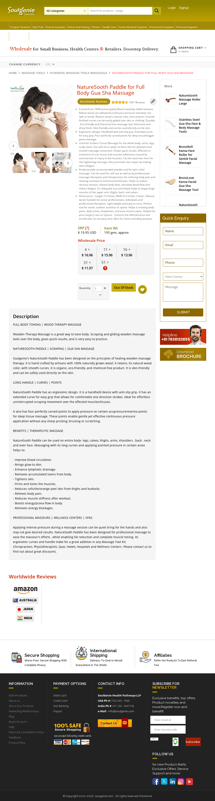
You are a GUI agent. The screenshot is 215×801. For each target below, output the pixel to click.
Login (172, 7)
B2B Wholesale (18, 695)
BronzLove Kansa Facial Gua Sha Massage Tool (188, 184)
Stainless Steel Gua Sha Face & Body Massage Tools (190, 126)
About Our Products (21, 706)
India (24, 618)
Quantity (84, 288)
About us (14, 700)
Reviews (139, 102)
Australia (25, 600)
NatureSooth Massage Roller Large (190, 99)
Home (13, 73)
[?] (87, 227)
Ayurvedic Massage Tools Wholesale (78, 73)
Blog (11, 716)
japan (25, 609)
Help (11, 727)
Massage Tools (33, 73)
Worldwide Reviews (93, 102)
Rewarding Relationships (24, 711)
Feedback (15, 737)
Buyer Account (18, 721)
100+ (131, 102)
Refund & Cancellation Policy (26, 732)
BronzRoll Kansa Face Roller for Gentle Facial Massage (188, 155)
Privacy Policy (17, 742)
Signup (184, 7)
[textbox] (106, 10)
